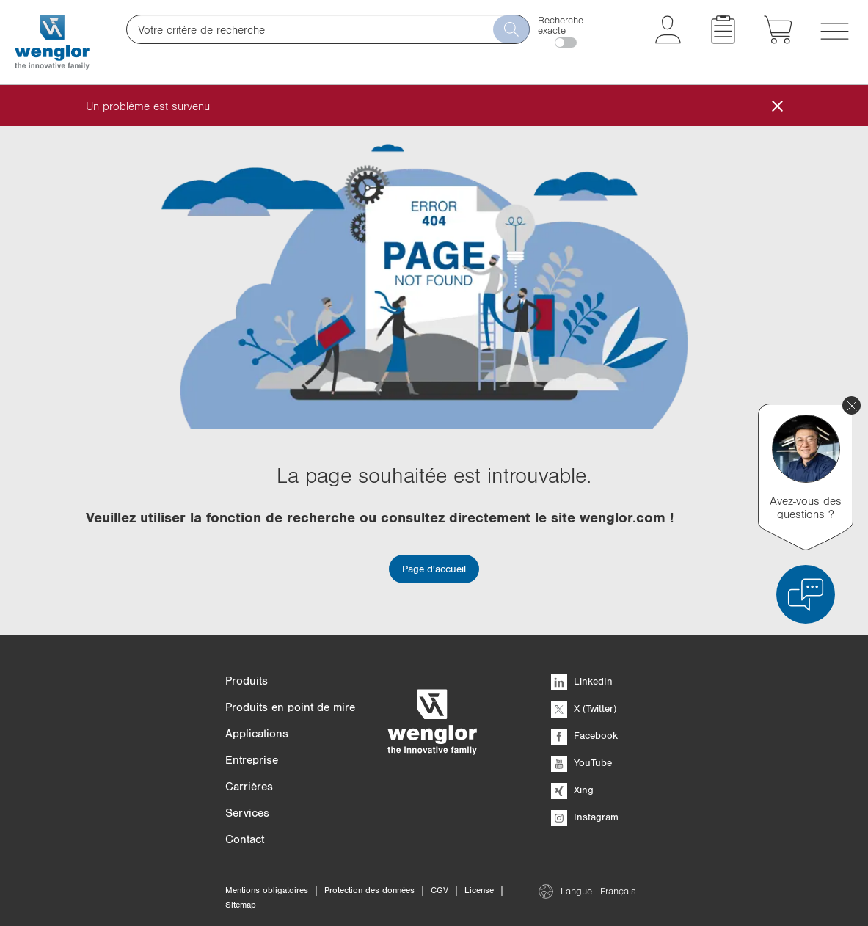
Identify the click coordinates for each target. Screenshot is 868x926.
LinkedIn (582, 681)
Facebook (584, 735)
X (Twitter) (583, 708)
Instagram (585, 817)
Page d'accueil (434, 569)
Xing (572, 789)
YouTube (581, 762)
